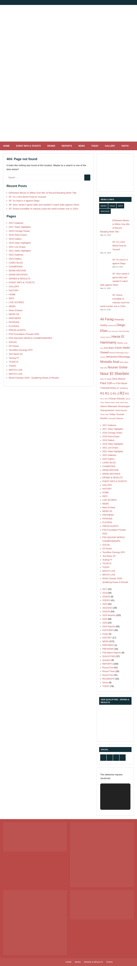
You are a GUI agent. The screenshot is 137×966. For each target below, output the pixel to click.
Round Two (107, 675)
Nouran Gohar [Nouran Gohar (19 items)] (118, 367)
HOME (6, 146)
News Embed (15, 310)
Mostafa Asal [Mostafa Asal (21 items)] (109, 361)
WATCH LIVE (15, 370)
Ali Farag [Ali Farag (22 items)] (107, 319)
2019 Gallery (15, 239)
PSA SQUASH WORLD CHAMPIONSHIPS (30, 338)
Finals (105, 634)
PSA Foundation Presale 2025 (24, 334)
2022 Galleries (16, 255)
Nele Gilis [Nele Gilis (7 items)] (103, 368)
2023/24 (106, 611)
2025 (104, 619)
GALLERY (110, 146)
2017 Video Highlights (20, 227)
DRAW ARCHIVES (18, 274)
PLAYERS (14, 326)
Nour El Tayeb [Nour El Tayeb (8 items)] (105, 379)
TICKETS (13, 362)
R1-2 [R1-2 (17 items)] (116, 393)
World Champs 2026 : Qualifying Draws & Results (34, 378)
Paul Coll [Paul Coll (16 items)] (106, 383)
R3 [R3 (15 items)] (127, 393)
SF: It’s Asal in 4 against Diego (24, 200)
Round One (107, 667)
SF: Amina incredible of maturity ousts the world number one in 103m (43, 208)
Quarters (106, 660)
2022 (104, 604)
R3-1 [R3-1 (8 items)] (102, 399)
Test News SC (16, 354)
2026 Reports (108, 626)
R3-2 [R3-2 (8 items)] (107, 399)
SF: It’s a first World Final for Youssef (27, 197)
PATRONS (14, 322)
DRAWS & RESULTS (19, 278)
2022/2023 (107, 608)
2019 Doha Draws (18, 235)
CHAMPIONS (15, 266)
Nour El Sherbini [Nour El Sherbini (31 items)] (114, 373)
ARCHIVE (104, 211)
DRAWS (51, 146)
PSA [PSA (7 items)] (113, 384)
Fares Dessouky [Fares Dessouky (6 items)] (113, 331)
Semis (105, 682)
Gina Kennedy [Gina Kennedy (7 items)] (124, 331)
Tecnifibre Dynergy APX (21, 350)
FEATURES (108, 630)
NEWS (81, 146)
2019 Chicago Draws (19, 231)
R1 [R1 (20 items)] (102, 393)
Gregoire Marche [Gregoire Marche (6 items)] (105, 337)
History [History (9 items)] (120, 343)
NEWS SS (14, 314)
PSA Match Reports (111, 653)
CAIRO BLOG (16, 263)
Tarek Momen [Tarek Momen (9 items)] (121, 410)
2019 (104, 593)
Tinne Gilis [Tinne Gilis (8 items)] (104, 414)
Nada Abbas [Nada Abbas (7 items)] (124, 362)
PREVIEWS (108, 649)
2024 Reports (108, 615)
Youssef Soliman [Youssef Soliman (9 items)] (116, 418)
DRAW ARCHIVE (17, 270)
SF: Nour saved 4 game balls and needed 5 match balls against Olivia (44, 204)
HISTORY (127, 146)
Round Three (108, 671)
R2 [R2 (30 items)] (122, 393)
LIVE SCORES (16, 302)
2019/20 (106, 596)
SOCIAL (13, 342)
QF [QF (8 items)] (118, 388)
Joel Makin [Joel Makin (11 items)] (109, 348)
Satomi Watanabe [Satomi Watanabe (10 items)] (108, 406)
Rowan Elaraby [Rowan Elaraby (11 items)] (117, 398)
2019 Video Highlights (20, 243)
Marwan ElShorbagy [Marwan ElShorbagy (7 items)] (116, 353)
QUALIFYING (108, 656)
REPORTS (67, 146)
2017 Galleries (16, 223)
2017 (104, 589)
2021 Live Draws (17, 247)
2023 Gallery (15, 259)
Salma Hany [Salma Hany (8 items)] (110, 402)
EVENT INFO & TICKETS (28, 146)
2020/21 (106, 600)
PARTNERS (15, 318)
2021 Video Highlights (20, 251)
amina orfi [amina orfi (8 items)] (112, 325)
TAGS (112, 206)
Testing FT (14, 358)
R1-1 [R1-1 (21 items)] (108, 393)
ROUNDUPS (108, 679)
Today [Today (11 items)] (112, 414)
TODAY (94, 146)
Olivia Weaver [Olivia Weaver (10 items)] (118, 379)
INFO (11, 298)
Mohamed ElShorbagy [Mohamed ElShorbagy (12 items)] (118, 356)
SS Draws (14, 346)
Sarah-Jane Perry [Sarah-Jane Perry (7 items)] (121, 402)
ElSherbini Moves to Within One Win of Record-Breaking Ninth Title (42, 193)
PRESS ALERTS (17, 330)
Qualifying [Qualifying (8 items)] (124, 388)
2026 (104, 623)
